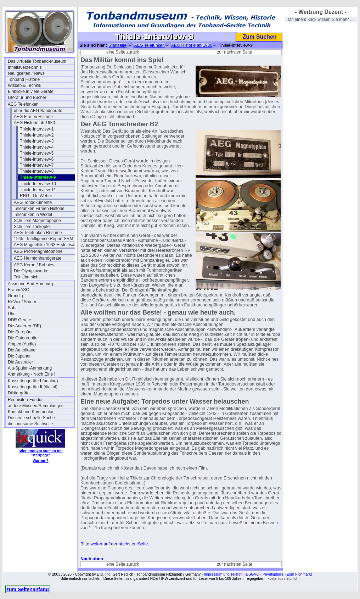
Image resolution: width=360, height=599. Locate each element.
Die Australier (20, 362)
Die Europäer (20, 331)
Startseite (117, 45)
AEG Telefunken (23, 104)
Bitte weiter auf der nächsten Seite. (114, 544)
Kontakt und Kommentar (31, 411)
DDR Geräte (19, 319)
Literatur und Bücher (27, 97)
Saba (13, 307)
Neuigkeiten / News (26, 73)
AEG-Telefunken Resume (38, 232)
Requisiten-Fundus (26, 399)
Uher (12, 313)
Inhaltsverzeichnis (24, 67)
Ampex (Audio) (22, 344)
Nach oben (91, 558)
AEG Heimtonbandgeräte (37, 258)
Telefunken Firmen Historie (39, 208)
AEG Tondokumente (33, 202)
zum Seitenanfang (27, 589)
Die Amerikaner (22, 350)
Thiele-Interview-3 (37, 141)
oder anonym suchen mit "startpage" (40, 453)
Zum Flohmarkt (299, 574)
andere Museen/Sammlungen (35, 405)
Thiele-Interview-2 (37, 135)
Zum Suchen (259, 37)
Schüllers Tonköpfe (32, 226)
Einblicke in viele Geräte (31, 91)
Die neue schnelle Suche (31, 417)
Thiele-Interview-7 (37, 165)
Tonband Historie (24, 79)
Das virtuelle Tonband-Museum (37, 61)
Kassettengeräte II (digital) (32, 386)
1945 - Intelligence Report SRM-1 (45, 238)
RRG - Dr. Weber (36, 195)
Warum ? (41, 461)
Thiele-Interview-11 (38, 189)
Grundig (15, 295)
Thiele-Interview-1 (37, 129)
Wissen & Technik (24, 85)
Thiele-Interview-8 (37, 171)
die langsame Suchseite (30, 423)
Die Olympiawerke (31, 270)
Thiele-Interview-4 (37, 147)
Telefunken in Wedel (33, 214)
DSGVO (252, 574)
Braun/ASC (18, 289)
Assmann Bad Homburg (30, 283)
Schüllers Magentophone (37, 220)
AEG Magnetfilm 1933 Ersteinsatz (46, 244)
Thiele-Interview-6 (37, 159)
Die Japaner (19, 356)
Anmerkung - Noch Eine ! (31, 374)
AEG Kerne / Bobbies (34, 264)
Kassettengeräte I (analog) (33, 380)
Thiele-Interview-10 (38, 183)
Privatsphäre (273, 574)
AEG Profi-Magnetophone (38, 251)
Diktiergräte (18, 392)
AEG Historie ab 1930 (34, 122)
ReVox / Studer (22, 301)
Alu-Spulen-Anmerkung (30, 368)
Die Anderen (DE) (24, 325)
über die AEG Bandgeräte (38, 110)
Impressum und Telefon (223, 574)
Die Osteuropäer (23, 337)
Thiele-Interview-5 (37, 153)
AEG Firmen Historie (33, 116)
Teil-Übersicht (27, 276)
